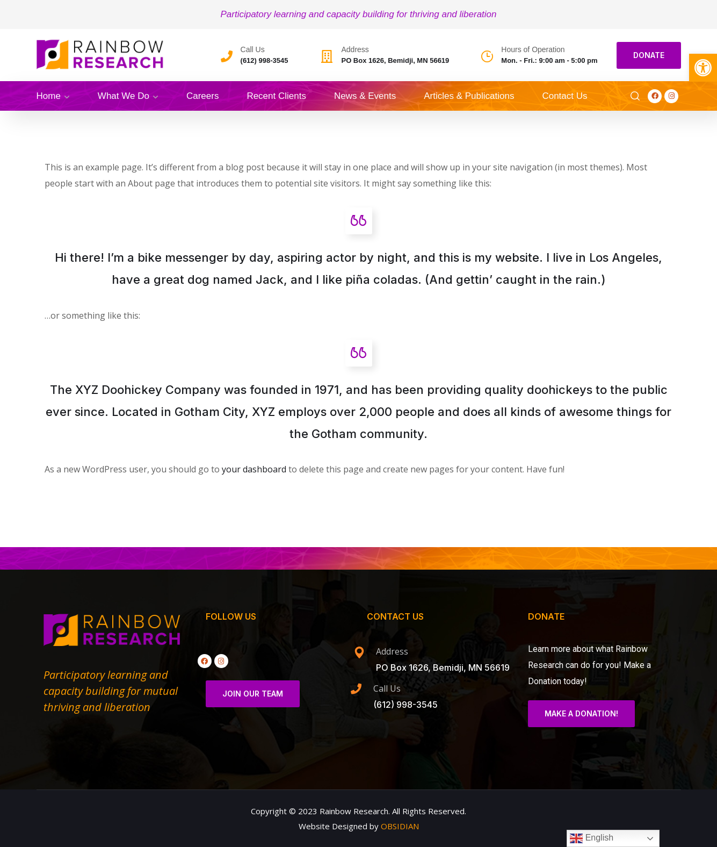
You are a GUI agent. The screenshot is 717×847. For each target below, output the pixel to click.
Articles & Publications (469, 96)
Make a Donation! (581, 713)
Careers (202, 96)
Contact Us (564, 96)
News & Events (365, 96)
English (591, 838)
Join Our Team (252, 693)
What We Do (123, 96)
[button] (703, 68)
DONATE (648, 55)
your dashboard (254, 469)
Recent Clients (276, 96)
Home (49, 96)
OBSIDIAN (400, 826)
